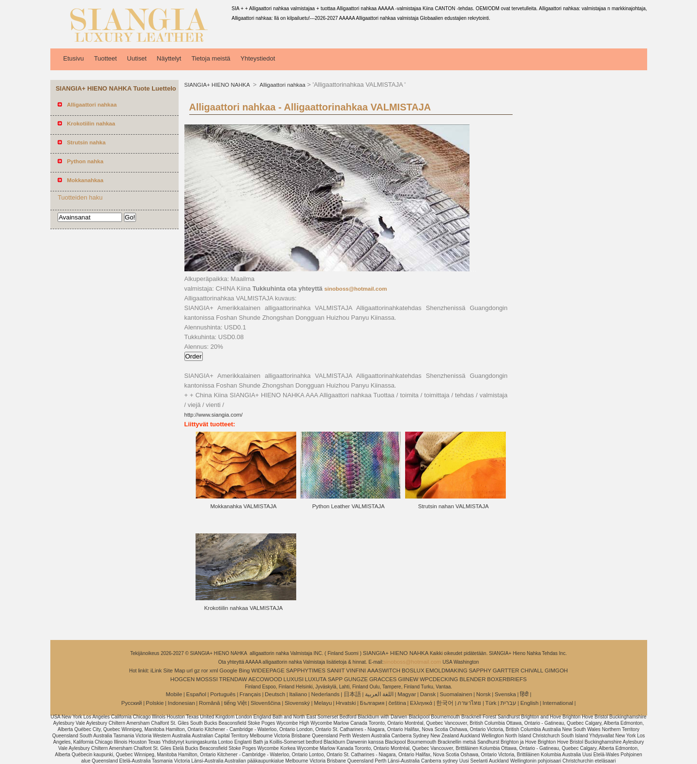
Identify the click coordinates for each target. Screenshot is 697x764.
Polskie (155, 703)
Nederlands (325, 694)
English (529, 703)
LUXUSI (294, 679)
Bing (244, 670)
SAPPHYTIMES (306, 670)
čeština (397, 703)
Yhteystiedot (258, 58)
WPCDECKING (439, 679)
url (189, 670)
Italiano (298, 694)
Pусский (131, 703)
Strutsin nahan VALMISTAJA (453, 506)
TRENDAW (233, 679)
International (558, 703)
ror (204, 670)
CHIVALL (531, 670)
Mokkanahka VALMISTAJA (243, 506)
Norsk (483, 694)
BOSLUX (413, 670)
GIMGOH (556, 670)
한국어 (445, 703)
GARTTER (506, 670)
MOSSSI (207, 679)
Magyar (406, 694)
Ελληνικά (421, 703)
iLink (156, 670)
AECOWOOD (265, 679)
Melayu (323, 703)
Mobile (174, 694)
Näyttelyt (169, 58)
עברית (508, 703)
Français (250, 694)
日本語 (352, 694)
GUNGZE (356, 679)
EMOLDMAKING (446, 670)
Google (228, 670)
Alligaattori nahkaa (281, 85)
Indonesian (181, 703)
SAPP (335, 679)
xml (214, 670)
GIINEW (408, 679)
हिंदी (524, 694)
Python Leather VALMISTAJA (348, 506)
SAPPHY (480, 670)
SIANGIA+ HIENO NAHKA (217, 85)
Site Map (174, 670)
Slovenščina (266, 703)
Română (209, 703)
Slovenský (297, 703)
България (372, 703)
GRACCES (383, 679)
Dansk (428, 694)
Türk (491, 703)
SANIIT (336, 670)
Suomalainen (455, 694)
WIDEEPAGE (268, 670)
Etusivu (73, 58)
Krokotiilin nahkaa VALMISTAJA (243, 608)
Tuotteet (105, 58)
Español (196, 694)
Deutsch (275, 694)
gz (197, 670)
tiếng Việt (235, 703)
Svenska (505, 694)
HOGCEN (182, 679)
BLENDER (472, 679)
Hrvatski (346, 703)
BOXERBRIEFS (507, 679)
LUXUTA (316, 679)
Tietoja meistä (210, 58)
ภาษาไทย (469, 703)
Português (222, 694)
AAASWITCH (383, 670)
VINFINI (356, 670)
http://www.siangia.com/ (213, 415)
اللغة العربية (379, 694)
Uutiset (136, 58)
